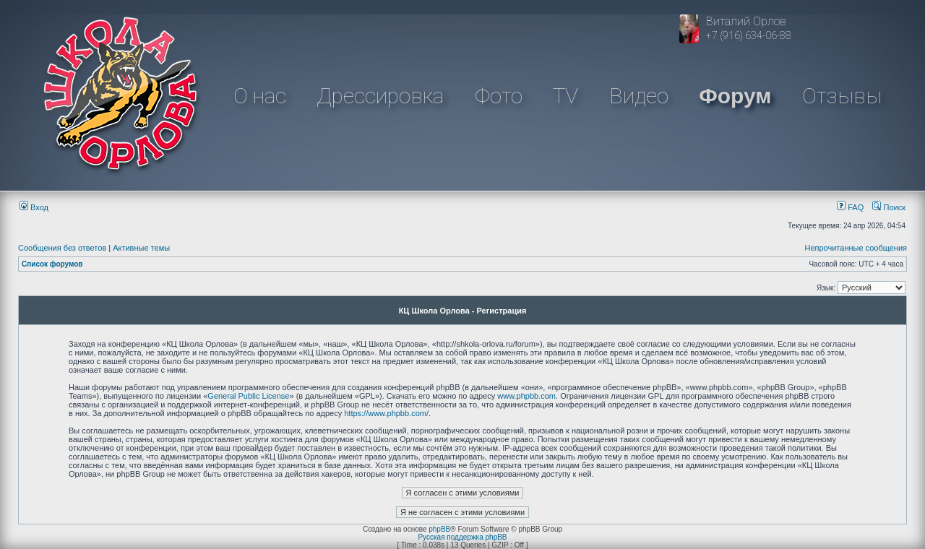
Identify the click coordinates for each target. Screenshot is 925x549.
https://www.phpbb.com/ (386, 413)
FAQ (850, 207)
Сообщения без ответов (62, 247)
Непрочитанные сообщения (855, 247)
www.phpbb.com (526, 396)
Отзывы (842, 95)
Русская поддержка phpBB (462, 537)
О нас (259, 95)
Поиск (888, 207)
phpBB (439, 529)
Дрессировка (380, 95)
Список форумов (52, 264)
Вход (34, 207)
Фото (498, 95)
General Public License (248, 396)
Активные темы (141, 247)
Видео (638, 95)
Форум (735, 96)
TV (565, 95)
